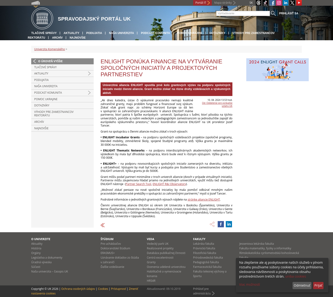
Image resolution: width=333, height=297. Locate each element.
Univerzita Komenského (49, 49)
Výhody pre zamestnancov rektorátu (54, 114)
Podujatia (94, 33)
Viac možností (249, 284)
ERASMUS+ (108, 253)
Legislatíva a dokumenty (46, 258)
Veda (150, 239)
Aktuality (71, 33)
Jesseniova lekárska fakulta (256, 244)
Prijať (318, 285)
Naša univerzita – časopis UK (49, 271)
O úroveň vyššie (50, 61)
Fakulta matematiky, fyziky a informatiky (265, 248)
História (36, 248)
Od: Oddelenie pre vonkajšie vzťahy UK (217, 104)
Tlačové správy (44, 33)
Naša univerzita (121, 33)
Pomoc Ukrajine (189, 33)
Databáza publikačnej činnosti (166, 253)
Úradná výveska (41, 262)
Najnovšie (78, 37)
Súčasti (35, 267)
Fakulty (199, 239)
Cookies (103, 289)
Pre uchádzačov (111, 244)
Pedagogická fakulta (206, 262)
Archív (57, 37)
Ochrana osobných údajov (78, 289)
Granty (151, 262)
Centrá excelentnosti (160, 258)
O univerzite (40, 239)
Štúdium (107, 239)
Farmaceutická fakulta (207, 267)
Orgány (36, 253)
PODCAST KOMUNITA (155, 33)
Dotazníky (217, 33)
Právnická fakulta (204, 248)
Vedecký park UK (158, 244)
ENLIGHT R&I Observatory (169, 184)
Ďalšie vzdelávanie (112, 267)
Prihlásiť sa (288, 13)
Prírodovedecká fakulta (208, 258)
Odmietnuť (302, 285)
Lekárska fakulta (203, 244)
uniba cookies (295, 276)
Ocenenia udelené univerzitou (166, 267)
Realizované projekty (160, 248)
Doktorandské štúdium (115, 248)
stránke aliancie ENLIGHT (204, 199)
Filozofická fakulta (204, 253)
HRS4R (151, 281)
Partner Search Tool (138, 184)
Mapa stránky (223, 3)
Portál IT (200, 3)
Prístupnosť (118, 289)
